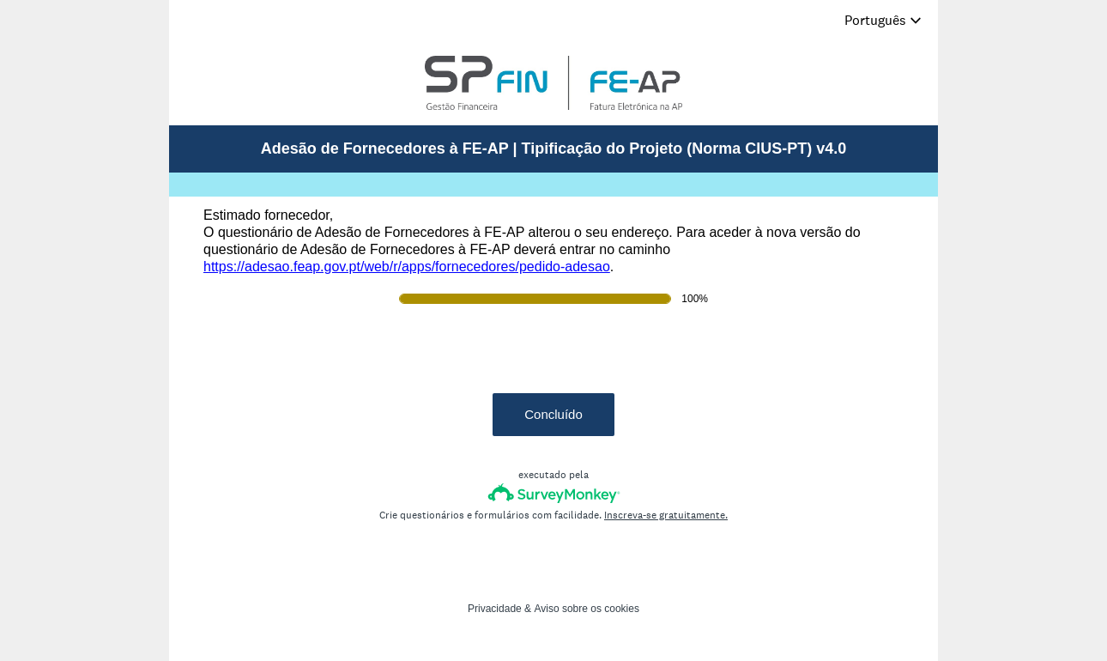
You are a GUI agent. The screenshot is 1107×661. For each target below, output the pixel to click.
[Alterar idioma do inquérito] (883, 20)
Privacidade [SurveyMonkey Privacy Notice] (495, 609)
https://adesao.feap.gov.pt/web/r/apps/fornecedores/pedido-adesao (406, 266)
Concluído (553, 414)
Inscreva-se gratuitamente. (666, 515)
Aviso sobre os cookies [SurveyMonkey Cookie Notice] (586, 609)
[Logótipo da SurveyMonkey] (554, 493)
